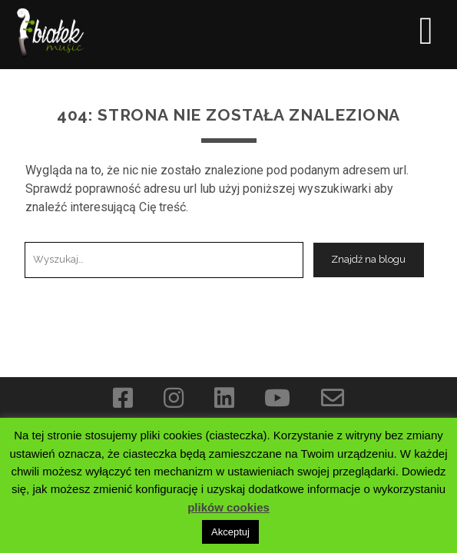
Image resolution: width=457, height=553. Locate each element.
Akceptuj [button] (230, 532)
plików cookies (228, 507)
